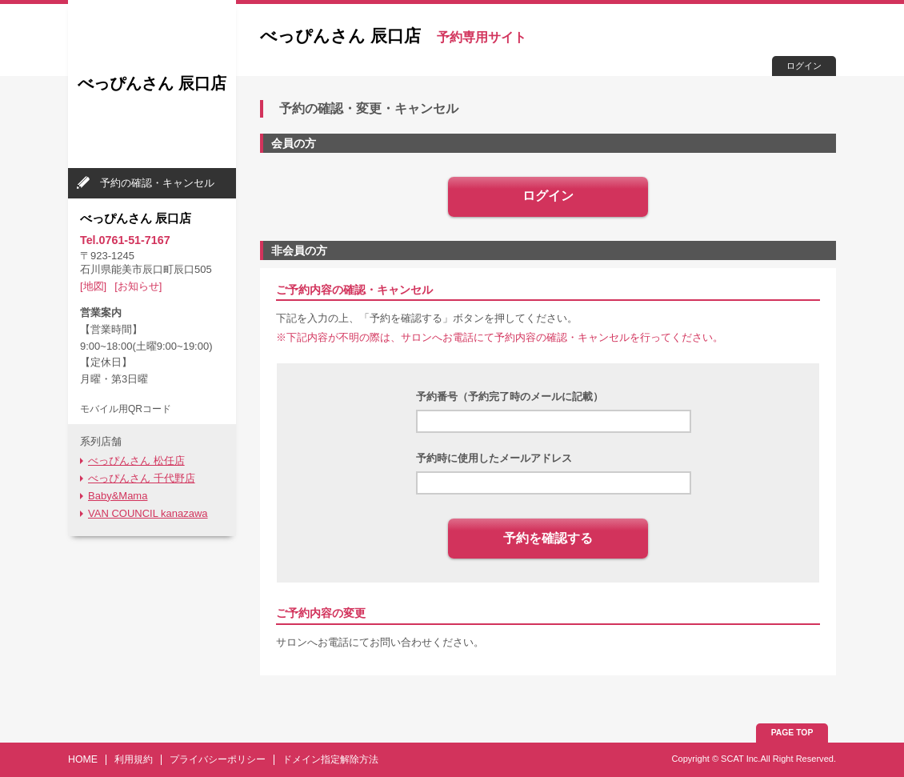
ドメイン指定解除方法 (330, 759)
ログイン (804, 65)
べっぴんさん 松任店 (136, 461)
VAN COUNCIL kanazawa (148, 513)
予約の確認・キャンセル (157, 183)
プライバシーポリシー (218, 759)
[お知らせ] (138, 286)
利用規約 (133, 759)
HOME (83, 759)
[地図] (93, 286)
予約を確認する (548, 538)
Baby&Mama (117, 496)
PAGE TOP (792, 732)
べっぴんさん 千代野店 (141, 478)
